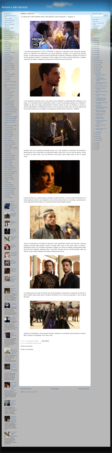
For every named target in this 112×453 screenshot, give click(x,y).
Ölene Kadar (7, 140)
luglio (96, 70)
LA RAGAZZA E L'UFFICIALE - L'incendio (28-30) (14, 351)
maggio (97, 132)
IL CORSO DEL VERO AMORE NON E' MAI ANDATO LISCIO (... (100, 99)
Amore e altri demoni (15, 7)
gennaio (97, 140)
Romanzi (6, 153)
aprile (96, 134)
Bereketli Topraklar (8, 31)
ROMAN (6, 151)
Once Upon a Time (8, 142)
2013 (95, 149)
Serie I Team (7, 169)
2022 (95, 48)
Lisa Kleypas (7, 131)
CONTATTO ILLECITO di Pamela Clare (101, 129)
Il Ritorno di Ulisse (8, 88)
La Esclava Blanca (8, 108)
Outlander (6, 146)
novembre (97, 62)
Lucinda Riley (7, 133)
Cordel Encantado (8, 52)
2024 (95, 44)
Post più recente (26, 388)
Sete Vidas (6, 175)
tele (5, 180)
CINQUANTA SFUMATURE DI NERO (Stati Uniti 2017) (101, 107)
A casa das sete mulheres (10, 15)
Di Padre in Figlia (8, 58)
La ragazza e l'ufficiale (9, 116)
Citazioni (6, 46)
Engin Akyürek (7, 65)
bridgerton (6, 39)
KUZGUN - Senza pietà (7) (13, 304)
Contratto (6, 50)
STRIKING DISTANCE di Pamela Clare (101, 83)
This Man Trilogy (8, 190)
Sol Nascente (7, 177)
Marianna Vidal (7, 134)
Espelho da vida (8, 67)
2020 (95, 52)
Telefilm (6, 182)
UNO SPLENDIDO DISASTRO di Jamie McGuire (100, 79)
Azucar (6, 30)
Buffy (5, 41)
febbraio (97, 138)
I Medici (6, 79)
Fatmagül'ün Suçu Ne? (9, 69)
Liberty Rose (97, 32)
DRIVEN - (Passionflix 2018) (13, 246)
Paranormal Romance (9, 147)
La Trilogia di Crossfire (9, 125)
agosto (97, 68)
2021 (95, 50)
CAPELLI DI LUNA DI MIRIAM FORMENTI (100, 111)
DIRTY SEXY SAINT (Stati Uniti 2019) (14, 254)
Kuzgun (6, 99)
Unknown (96, 34)
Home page (55, 388)
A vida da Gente (8, 20)
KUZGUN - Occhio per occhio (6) (13, 318)
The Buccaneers (8, 186)
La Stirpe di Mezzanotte (9, 122)
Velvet (5, 195)
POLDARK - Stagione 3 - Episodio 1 (13, 214)
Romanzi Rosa (7, 157)
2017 (95, 58)
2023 (95, 46)
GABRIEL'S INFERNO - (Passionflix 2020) (13, 231)
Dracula (6, 61)
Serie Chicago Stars (9, 167)
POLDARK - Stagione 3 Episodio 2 (100, 75)
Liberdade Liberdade (9, 129)
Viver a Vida (7, 197)
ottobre (97, 64)
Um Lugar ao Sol (8, 194)
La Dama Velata (8, 106)
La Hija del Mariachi (9, 111)
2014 (95, 147)
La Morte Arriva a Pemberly (8, 114)
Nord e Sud (7, 136)
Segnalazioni (7, 166)
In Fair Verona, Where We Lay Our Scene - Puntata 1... (101, 122)
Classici (6, 48)
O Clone (6, 138)
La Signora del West (9, 120)
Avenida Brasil (7, 28)
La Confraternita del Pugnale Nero (9, 103)
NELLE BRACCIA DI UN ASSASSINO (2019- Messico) (14, 207)
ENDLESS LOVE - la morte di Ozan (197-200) (13, 403)
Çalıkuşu (6, 43)
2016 (95, 143)
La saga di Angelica (9, 118)
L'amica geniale (8, 101)
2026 (95, 40)
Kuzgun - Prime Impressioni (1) (13, 334)
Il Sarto (6, 89)
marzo (97, 136)
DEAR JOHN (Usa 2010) (101, 86)
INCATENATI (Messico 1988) (14, 238)
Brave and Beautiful (9, 37)
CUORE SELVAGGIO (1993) (14, 222)
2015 (95, 145)
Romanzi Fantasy (8, 155)
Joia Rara (6, 93)
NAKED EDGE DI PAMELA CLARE (99, 118)
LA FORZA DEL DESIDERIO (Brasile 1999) (14, 279)
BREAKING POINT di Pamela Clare (100, 114)
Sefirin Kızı (6, 164)
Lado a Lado (7, 127)
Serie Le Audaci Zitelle (9, 171)
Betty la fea (7, 33)
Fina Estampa (7, 76)
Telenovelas (7, 184)
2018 (95, 56)
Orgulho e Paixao (8, 144)
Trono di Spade (8, 192)
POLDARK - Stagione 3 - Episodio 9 (13, 270)
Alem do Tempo (8, 24)
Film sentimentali (8, 74)
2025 (95, 42)
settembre (97, 66)
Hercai (5, 78)
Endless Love (7, 63)
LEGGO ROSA (96, 26)
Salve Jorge (7, 162)
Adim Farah (7, 22)
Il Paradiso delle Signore (10, 84)
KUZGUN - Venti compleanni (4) (13, 290)
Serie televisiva (28, 343)
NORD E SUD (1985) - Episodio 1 (14, 262)
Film (5, 72)
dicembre (97, 60)
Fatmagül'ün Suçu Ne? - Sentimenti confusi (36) (14, 418)
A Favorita (6, 18)
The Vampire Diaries (9, 188)
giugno (97, 73)
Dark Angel (7, 56)
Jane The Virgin (8, 91)
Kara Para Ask (7, 95)
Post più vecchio (83, 388)
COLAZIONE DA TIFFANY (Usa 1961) (101, 103)
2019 (95, 54)
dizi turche (6, 59)
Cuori (5, 54)
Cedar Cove (7, 44)
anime (5, 26)
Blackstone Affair (8, 35)
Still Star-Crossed (37, 343)
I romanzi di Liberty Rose (10, 81)
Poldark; (6, 149)
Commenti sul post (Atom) (31, 391)
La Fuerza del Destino (9, 109)
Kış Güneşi (7, 97)
